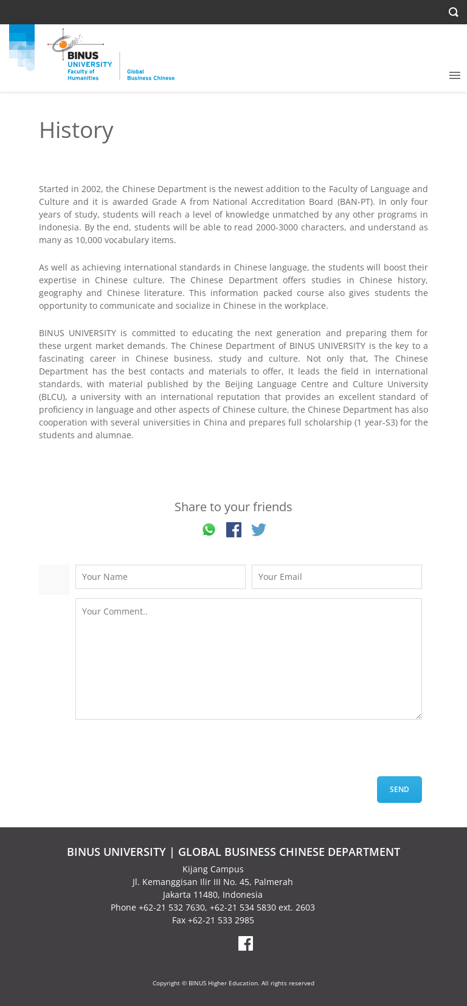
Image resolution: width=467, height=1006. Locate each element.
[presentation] (167, 752)
